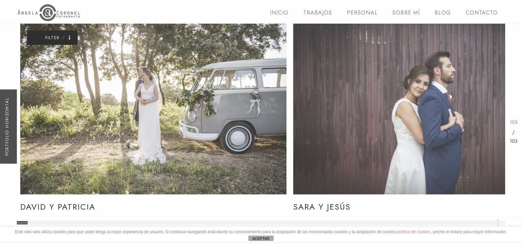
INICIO (279, 13)
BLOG (443, 13)
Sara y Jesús (322, 207)
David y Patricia (57, 207)
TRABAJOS (317, 13)
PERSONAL (362, 13)
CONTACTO (482, 13)
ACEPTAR (261, 239)
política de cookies (414, 232)
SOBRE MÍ (406, 13)
